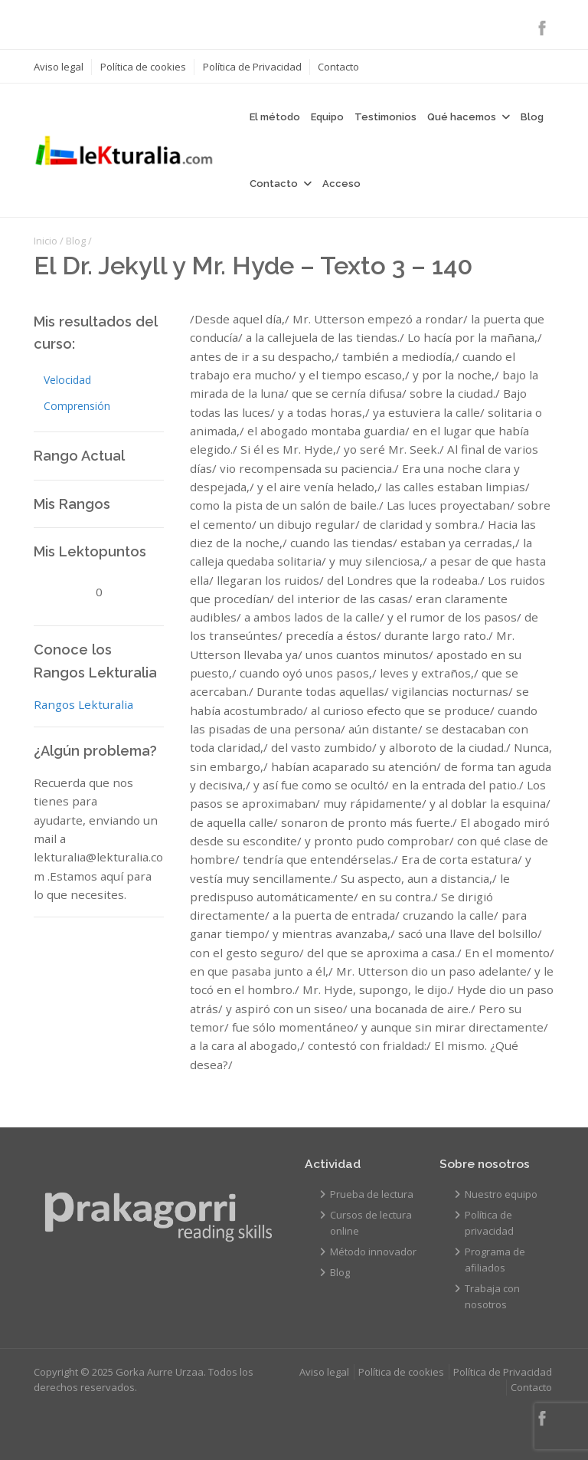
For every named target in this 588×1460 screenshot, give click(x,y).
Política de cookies (143, 67)
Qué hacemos (461, 117)
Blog (532, 117)
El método (275, 117)
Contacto (338, 67)
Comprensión (77, 406)
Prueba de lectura (371, 1194)
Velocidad (67, 379)
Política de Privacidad (252, 67)
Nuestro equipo (501, 1194)
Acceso (341, 183)
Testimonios (385, 117)
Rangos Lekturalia (83, 704)
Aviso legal (58, 67)
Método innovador (373, 1251)
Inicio (45, 241)
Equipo (327, 117)
